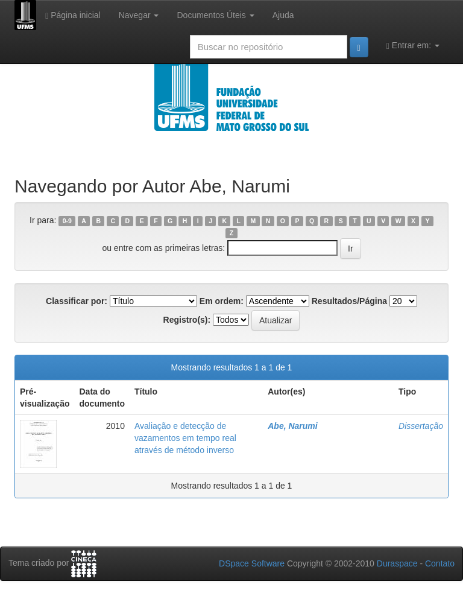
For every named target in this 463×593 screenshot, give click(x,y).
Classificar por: (76, 301)
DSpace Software (252, 563)
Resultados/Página (349, 301)
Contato (440, 563)
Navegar (139, 15)
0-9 (67, 220)
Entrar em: (412, 45)
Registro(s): (187, 320)
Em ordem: (222, 301)
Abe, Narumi (292, 426)
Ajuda (283, 15)
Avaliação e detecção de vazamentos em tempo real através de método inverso (185, 438)
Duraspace (397, 563)
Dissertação (420, 426)
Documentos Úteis (215, 15)
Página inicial (73, 15)
